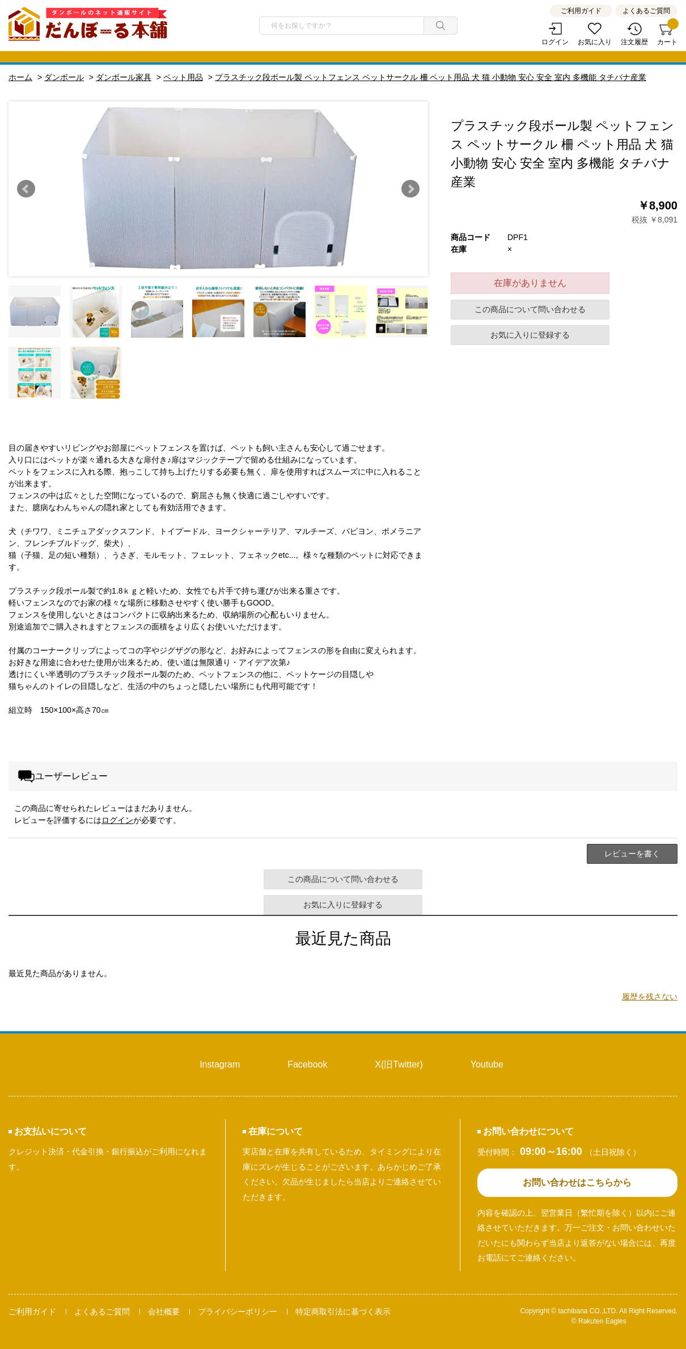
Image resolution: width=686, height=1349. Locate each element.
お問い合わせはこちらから (577, 1182)
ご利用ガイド (581, 11)
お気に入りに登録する (530, 334)
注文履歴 (634, 42)
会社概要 (164, 1311)
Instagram (220, 1064)
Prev (26, 189)
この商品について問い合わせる (530, 309)
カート (667, 34)
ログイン (555, 42)
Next (410, 189)
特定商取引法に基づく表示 (343, 1311)
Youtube (487, 1064)
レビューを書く (632, 853)
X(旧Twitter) (398, 1064)
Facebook (307, 1064)
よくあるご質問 (646, 11)
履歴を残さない (649, 996)
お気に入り (595, 42)
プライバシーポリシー (237, 1311)
